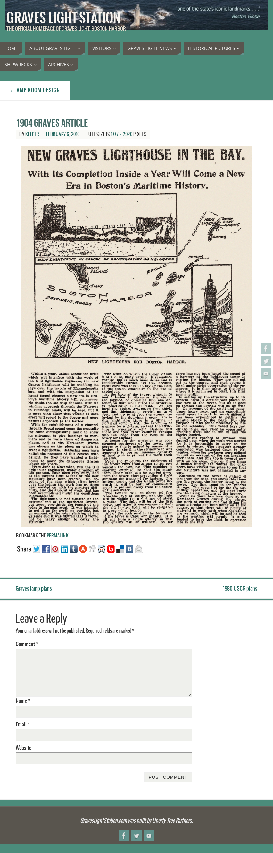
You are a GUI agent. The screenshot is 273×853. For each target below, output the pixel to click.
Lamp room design (35, 90)
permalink (58, 535)
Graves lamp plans (34, 589)
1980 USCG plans (240, 589)
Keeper (32, 134)
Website (23, 748)
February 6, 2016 (63, 134)
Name (23, 701)
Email (23, 724)
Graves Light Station (63, 18)
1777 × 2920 (121, 134)
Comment (27, 644)
